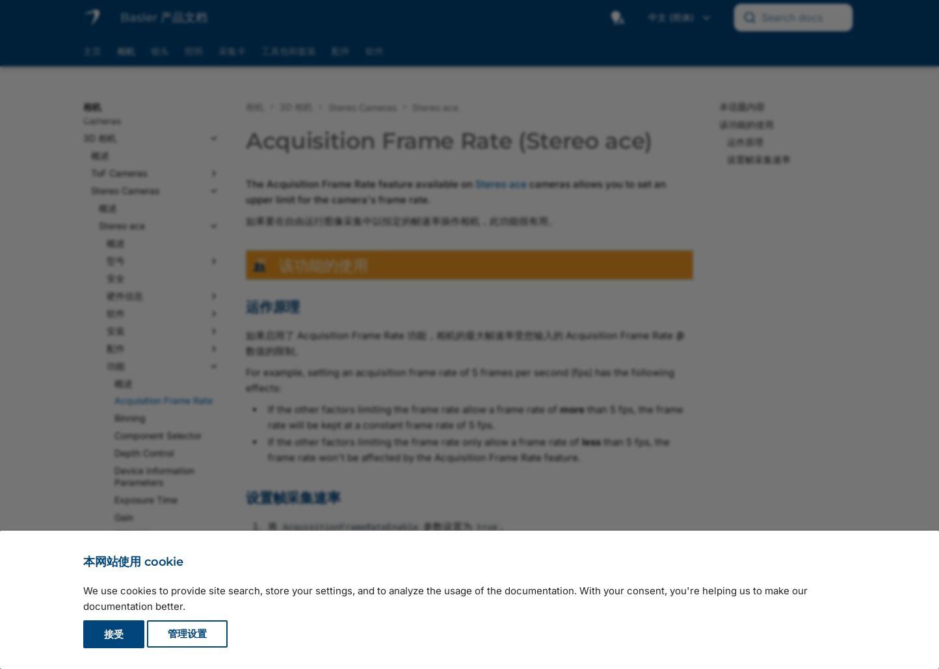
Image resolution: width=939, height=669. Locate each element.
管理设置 (187, 634)
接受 (114, 634)
